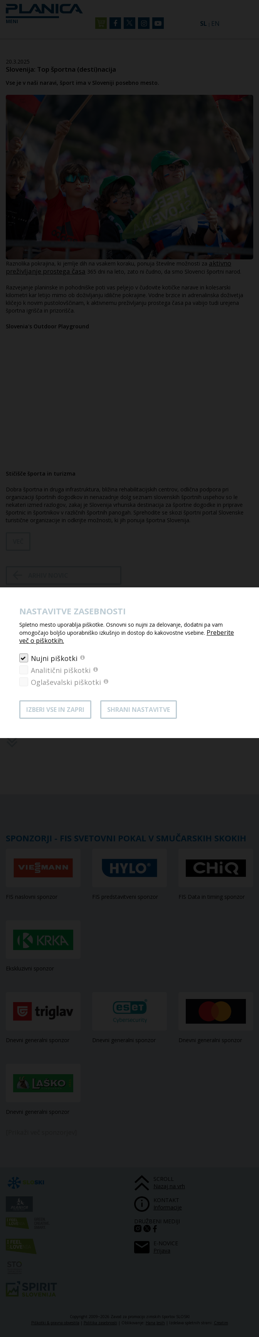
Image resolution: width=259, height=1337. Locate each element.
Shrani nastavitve (138, 709)
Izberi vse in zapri (55, 709)
